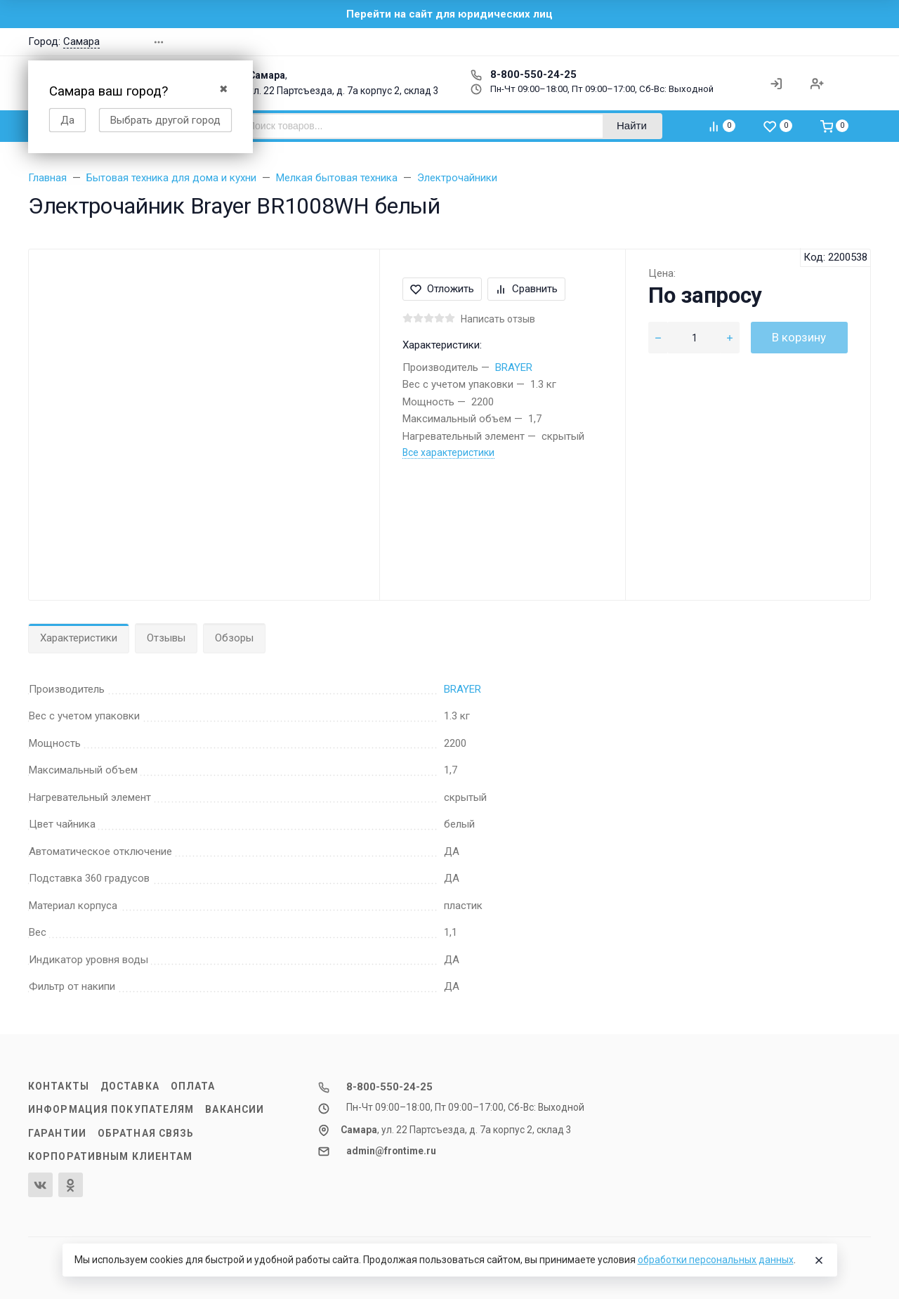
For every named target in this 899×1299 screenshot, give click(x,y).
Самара (81, 41)
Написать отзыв (498, 319)
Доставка (129, 1086)
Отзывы (166, 638)
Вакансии (234, 1109)
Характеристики (78, 638)
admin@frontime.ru (391, 1150)
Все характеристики (448, 452)
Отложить (442, 288)
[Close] (818, 1260)
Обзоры (234, 638)
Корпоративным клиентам (110, 1156)
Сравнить (526, 288)
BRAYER (513, 367)
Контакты (58, 1086)
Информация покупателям (111, 1109)
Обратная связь (146, 1133)
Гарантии (57, 1133)
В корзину (799, 337)
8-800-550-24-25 (524, 74)
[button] (740, 42)
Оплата (193, 1086)
